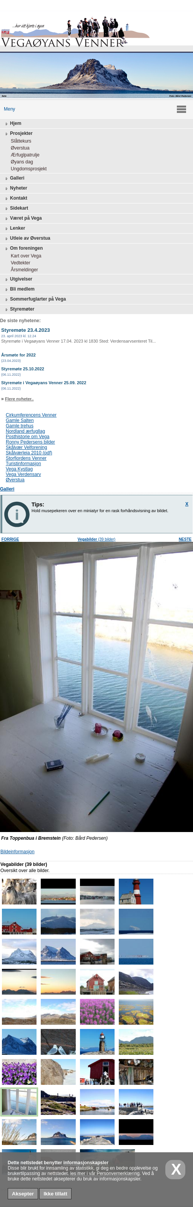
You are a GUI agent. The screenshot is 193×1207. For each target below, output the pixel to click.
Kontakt (15, 198)
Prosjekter (18, 134)
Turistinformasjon (23, 463)
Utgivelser (18, 279)
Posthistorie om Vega (27, 436)
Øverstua (18, 148)
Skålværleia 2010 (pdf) (29, 453)
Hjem (12, 124)
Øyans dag (20, 162)
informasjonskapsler (85, 1162)
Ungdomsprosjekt (27, 168)
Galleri (14, 178)
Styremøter (19, 309)
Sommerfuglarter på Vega (35, 299)
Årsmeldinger (22, 269)
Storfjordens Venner (26, 458)
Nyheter (15, 188)
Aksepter (23, 1194)
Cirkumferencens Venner (31, 415)
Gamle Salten (20, 420)
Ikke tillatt (55, 1194)
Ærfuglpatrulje (23, 155)
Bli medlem (19, 289)
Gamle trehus (19, 426)
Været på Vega (23, 218)
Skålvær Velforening (26, 447)
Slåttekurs (19, 141)
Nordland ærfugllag (25, 431)
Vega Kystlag (19, 469)
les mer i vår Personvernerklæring (105, 1173)
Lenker (14, 228)
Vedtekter (18, 263)
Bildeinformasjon (17, 851)
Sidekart (16, 208)
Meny (7, 109)
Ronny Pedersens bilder (30, 442)
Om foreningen (23, 248)
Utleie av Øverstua (27, 238)
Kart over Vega (24, 256)
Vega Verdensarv (23, 474)
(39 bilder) (96, 539)
